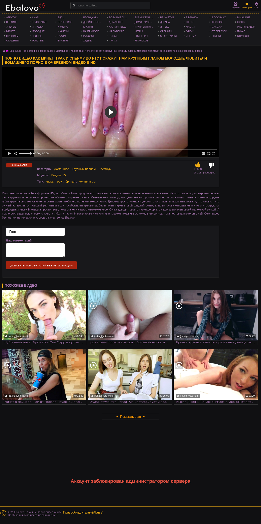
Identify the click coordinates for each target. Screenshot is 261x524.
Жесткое (217, 22)
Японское (141, 40)
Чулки (113, 40)
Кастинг (88, 26)
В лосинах (218, 17)
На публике (116, 31)
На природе (91, 31)
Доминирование (145, 22)
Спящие (216, 36)
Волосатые (39, 22)
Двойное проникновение (94, 22)
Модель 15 (58, 175)
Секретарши (168, 36)
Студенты (12, 40)
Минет (10, 31)
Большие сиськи (120, 17)
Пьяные (37, 36)
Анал (35, 17)
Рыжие (113, 36)
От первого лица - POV (222, 31)
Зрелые (11, 26)
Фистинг (63, 40)
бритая (70, 181)
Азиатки (11, 17)
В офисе (11, 22)
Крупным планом (145, 26)
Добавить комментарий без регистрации (41, 265)
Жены (190, 22)
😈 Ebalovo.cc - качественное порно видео (30, 51)
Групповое (65, 22)
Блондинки (90, 17)
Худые (87, 40)
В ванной (192, 17)
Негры (139, 31)
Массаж (216, 26)
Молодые (38, 31)
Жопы (241, 22)
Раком (62, 36)
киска (50, 181)
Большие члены (145, 17)
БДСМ (61, 17)
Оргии (190, 31)
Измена (63, 26)
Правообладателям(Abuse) (83, 512)
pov (59, 181)
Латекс (164, 26)
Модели (236, 5)
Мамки (190, 26)
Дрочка (165, 22)
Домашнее (116, 22)
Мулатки (63, 31)
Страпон (243, 36)
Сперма (191, 36)
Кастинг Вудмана (120, 26)
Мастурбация (246, 26)
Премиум (12, 36)
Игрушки (37, 26)
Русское (89, 36)
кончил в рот (87, 181)
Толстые (38, 40)
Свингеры (141, 36)
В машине (244, 17)
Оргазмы (166, 31)
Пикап (241, 31)
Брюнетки (167, 17)
